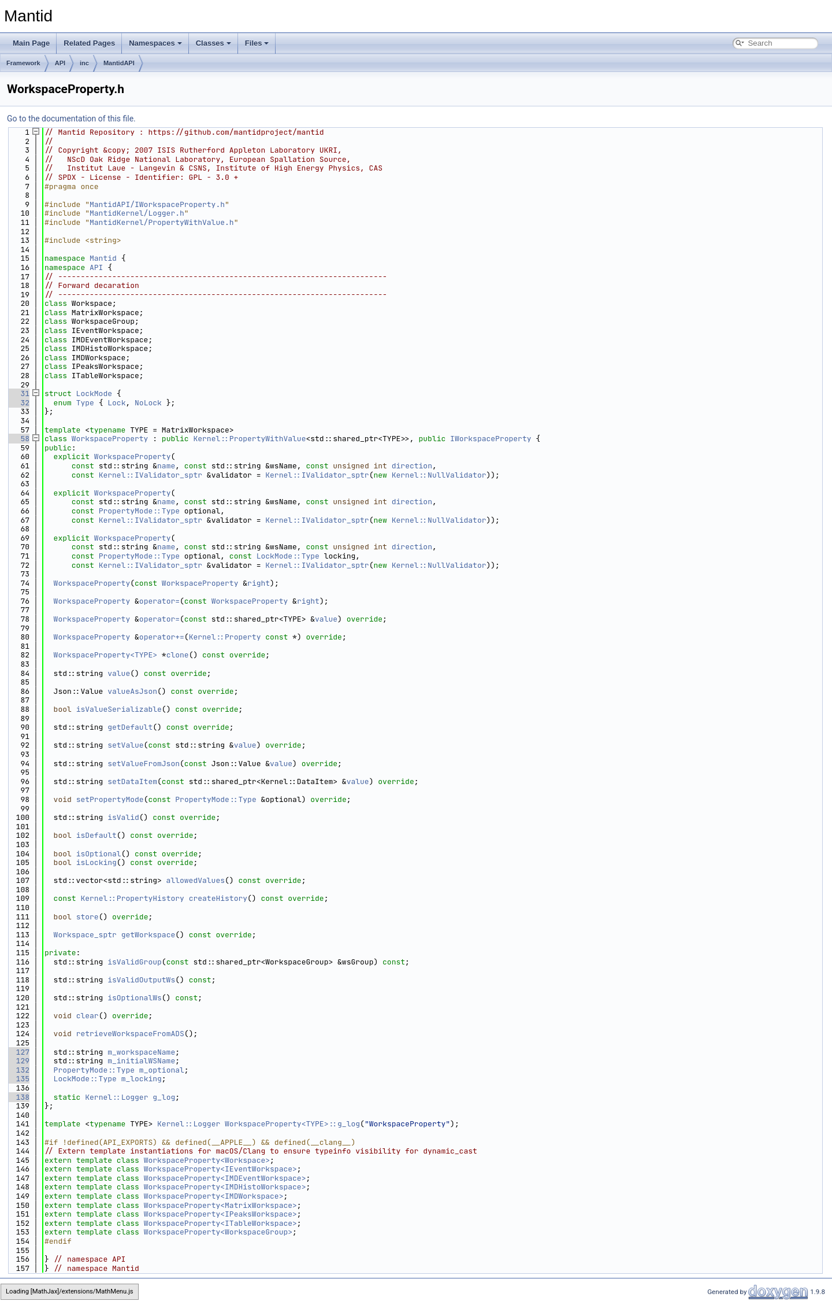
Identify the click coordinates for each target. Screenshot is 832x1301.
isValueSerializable (119, 709)
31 (18, 393)
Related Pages (89, 43)
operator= (159, 601)
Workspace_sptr (85, 935)
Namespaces (155, 43)
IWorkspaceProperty (490, 438)
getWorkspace (148, 935)
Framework (23, 63)
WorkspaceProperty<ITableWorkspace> (220, 1223)
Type (85, 403)
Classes (213, 43)
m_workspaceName (141, 1052)
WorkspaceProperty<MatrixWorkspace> (220, 1205)
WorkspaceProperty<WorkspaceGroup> (218, 1232)
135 (18, 1079)
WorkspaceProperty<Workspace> (207, 1160)
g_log (164, 1097)
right (258, 583)
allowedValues (195, 880)
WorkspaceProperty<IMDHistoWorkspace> (225, 1187)
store (87, 917)
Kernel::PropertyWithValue (249, 438)
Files (257, 43)
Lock (116, 403)
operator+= (161, 637)
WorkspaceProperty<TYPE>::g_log (292, 1124)
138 (18, 1097)
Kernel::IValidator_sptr (150, 475)
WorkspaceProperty (110, 438)
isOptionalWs (134, 998)
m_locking (141, 1079)
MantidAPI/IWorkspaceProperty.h (157, 204)
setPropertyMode (110, 799)
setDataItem (132, 781)
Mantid (103, 258)
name (166, 466)
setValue (125, 745)
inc (84, 63)
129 (18, 1061)
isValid (123, 817)
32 (18, 403)
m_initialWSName (141, 1061)
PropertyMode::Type (139, 511)
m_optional (161, 1070)
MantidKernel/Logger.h (137, 213)
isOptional (98, 854)
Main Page (31, 43)
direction (412, 466)
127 (18, 1052)
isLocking (96, 862)
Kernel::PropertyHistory (132, 898)
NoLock (148, 403)
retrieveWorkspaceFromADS (130, 1033)
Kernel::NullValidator (439, 475)
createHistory (218, 898)
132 (18, 1070)
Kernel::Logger (116, 1097)
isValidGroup (134, 962)
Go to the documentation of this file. (71, 118)
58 (18, 438)
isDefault (96, 835)
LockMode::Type (288, 556)
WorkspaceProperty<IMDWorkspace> (214, 1196)
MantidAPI (119, 63)
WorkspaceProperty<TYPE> (105, 655)
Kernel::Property (225, 637)
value (326, 619)
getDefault (130, 727)
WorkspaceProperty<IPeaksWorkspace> (220, 1214)
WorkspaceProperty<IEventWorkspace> (220, 1169)
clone (177, 655)
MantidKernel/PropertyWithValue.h (162, 222)
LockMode (94, 393)
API (60, 63)
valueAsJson (132, 691)
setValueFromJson (143, 763)
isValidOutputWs (141, 980)
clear (87, 1016)
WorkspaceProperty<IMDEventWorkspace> (225, 1178)
